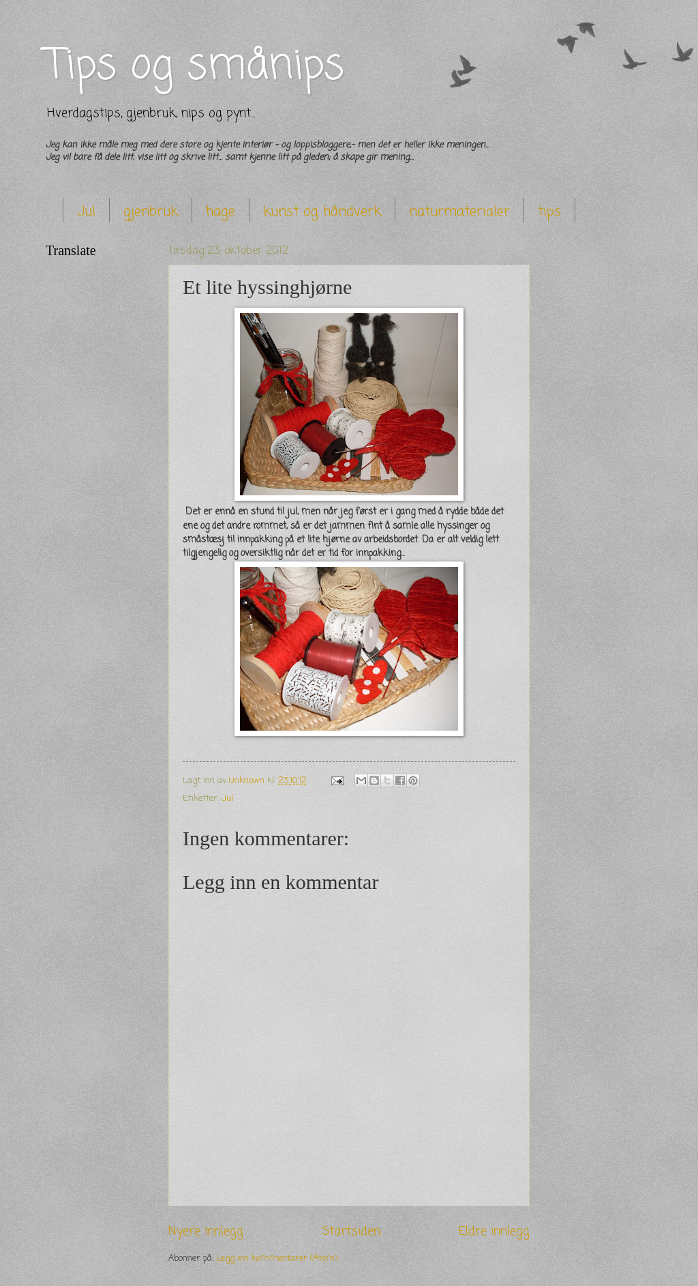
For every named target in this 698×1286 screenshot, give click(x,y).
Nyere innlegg (205, 1231)
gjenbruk (150, 211)
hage (220, 211)
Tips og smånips (195, 66)
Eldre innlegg (494, 1231)
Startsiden (351, 1231)
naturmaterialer (459, 211)
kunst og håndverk (322, 211)
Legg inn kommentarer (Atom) (276, 1258)
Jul (86, 211)
